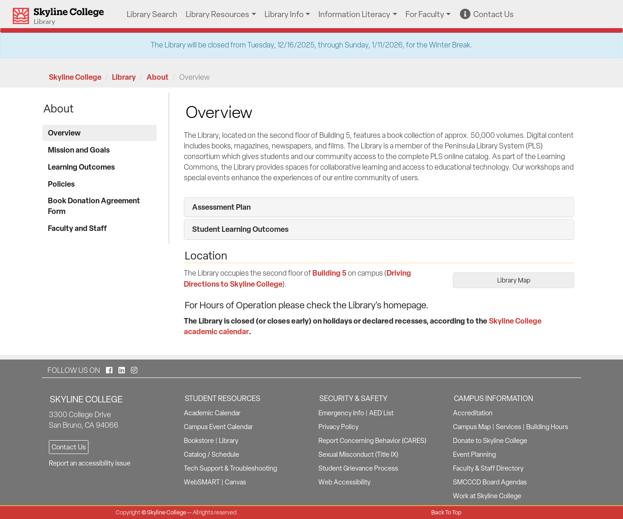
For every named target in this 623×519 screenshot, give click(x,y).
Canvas (235, 482)
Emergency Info (341, 413)
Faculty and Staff (77, 228)
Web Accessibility (344, 482)
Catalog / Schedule (211, 454)
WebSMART (202, 482)
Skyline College (75, 77)
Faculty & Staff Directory (488, 468)
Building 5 (329, 273)
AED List (381, 413)
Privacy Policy (338, 427)
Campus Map (472, 427)
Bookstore (199, 440)
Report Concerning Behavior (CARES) (372, 440)
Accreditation (473, 413)
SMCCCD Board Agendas (490, 482)
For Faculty (425, 14)
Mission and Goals (79, 150)
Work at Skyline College (487, 496)
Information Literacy (354, 14)
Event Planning (474, 454)
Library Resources (217, 14)
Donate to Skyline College (490, 440)
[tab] (379, 207)
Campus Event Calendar (218, 427)
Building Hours (547, 427)
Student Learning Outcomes (240, 229)
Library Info (284, 14)
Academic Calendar (212, 413)
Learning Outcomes (81, 167)
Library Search (152, 14)
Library (124, 77)
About (158, 77)
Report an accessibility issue (89, 463)
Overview (64, 133)
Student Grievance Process (358, 468)
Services (508, 427)
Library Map (513, 280)
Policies (61, 184)
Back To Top (446, 512)
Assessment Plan (221, 207)
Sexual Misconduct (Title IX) (358, 454)
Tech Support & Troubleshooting (230, 468)
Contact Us (487, 14)
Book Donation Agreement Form (94, 205)
